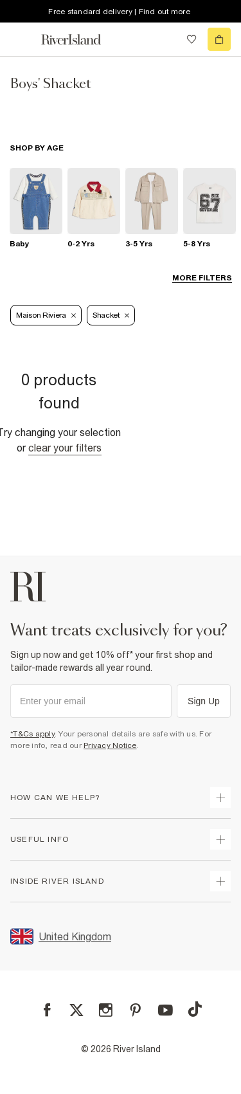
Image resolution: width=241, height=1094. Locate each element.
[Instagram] (105, 1010)
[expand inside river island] (220, 881)
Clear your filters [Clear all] (65, 447)
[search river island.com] (165, 39)
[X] (76, 1010)
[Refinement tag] (46, 315)
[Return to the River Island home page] (79, 39)
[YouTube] (165, 1010)
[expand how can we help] (220, 797)
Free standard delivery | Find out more (119, 11)
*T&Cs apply (32, 733)
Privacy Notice (110, 745)
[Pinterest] (135, 1010)
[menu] (21, 39)
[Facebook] (47, 1010)
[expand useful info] (220, 839)
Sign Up (204, 701)
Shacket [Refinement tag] (111, 315)
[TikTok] (194, 1009)
